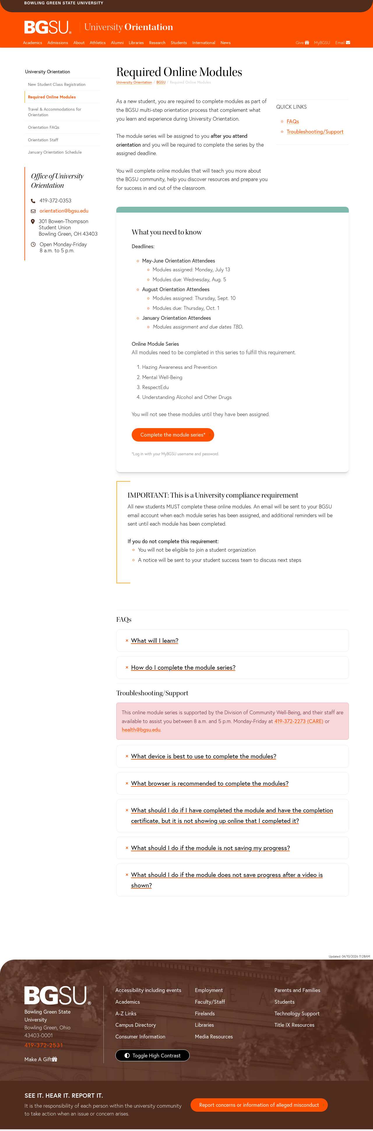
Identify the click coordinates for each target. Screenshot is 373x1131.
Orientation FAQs (43, 127)
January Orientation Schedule (55, 152)
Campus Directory (135, 1026)
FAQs (293, 121)
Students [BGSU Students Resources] (285, 1003)
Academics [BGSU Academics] (127, 1003)
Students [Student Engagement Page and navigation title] (179, 42)
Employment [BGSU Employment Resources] (209, 991)
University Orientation (134, 82)
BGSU (161, 82)
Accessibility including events (148, 991)
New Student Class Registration (57, 84)
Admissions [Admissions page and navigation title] (57, 42)
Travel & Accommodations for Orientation (54, 111)
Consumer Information (140, 1038)
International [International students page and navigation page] (203, 42)
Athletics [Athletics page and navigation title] (98, 42)
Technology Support (297, 1015)
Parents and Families (297, 991)
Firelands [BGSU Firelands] (205, 1015)
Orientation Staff (43, 140)
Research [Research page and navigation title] (157, 42)
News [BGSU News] (226, 42)
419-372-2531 (43, 1047)
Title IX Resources (294, 1026)
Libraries (136, 42)
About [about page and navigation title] (79, 42)
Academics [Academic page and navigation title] (32, 42)
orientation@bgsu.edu (64, 211)
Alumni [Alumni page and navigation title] (117, 42)
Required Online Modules (52, 97)
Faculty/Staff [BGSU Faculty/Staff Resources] (210, 1003)
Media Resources (214, 1038)
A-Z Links (125, 1015)
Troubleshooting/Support (315, 131)
